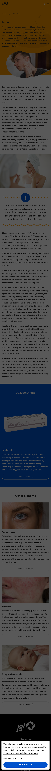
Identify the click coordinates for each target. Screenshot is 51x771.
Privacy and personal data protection (20, 753)
